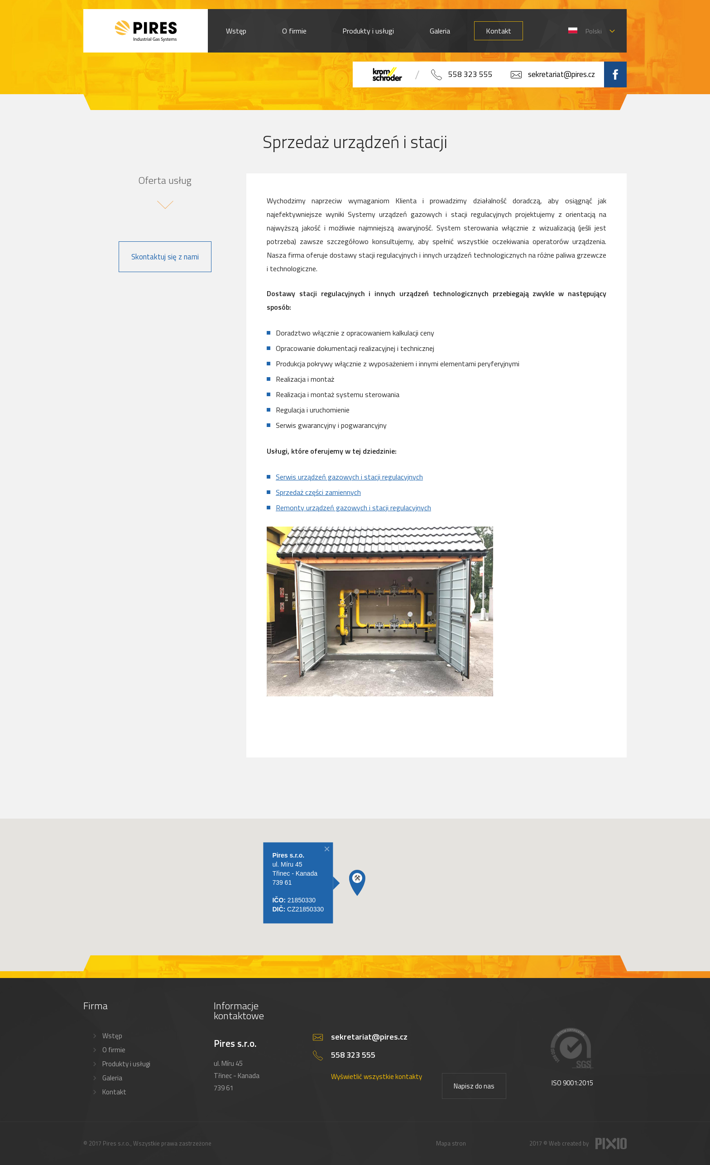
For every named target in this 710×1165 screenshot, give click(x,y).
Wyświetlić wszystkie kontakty (376, 1076)
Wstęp (236, 30)
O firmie (294, 30)
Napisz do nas (474, 1086)
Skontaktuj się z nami (165, 257)
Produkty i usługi (368, 30)
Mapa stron (451, 1143)
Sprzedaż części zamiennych (318, 492)
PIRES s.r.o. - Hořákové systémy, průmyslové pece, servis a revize (145, 31)
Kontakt (498, 30)
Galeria (440, 30)
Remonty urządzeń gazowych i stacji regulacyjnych (353, 507)
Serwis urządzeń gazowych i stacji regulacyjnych (349, 476)
